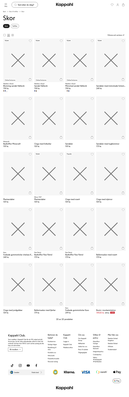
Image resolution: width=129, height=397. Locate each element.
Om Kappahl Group (82, 339)
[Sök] (28, 4)
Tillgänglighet (82, 352)
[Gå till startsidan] (64, 5)
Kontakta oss (52, 352)
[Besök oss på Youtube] (28, 366)
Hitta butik (51, 355)
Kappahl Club (67, 344)
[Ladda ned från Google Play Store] (32, 356)
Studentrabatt (112, 349)
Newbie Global (113, 343)
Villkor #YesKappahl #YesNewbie (97, 359)
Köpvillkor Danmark (96, 347)
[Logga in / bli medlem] (117, 5)
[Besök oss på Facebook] (36, 366)
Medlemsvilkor (68, 347)
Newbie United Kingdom (113, 339)
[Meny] (6, 5)
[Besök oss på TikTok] (12, 366)
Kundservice (51, 341)
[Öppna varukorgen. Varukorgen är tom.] (123, 5)
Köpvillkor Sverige (96, 342)
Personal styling (53, 361)
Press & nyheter (83, 349)
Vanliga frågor (52, 344)
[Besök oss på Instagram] (20, 366)
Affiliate (110, 346)
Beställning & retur (52, 348)
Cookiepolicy (97, 354)
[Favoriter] (112, 5)
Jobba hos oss (82, 346)
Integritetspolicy (98, 351)
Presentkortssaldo (53, 358)
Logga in (66, 341)
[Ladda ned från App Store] (15, 356)
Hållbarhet (81, 343)
